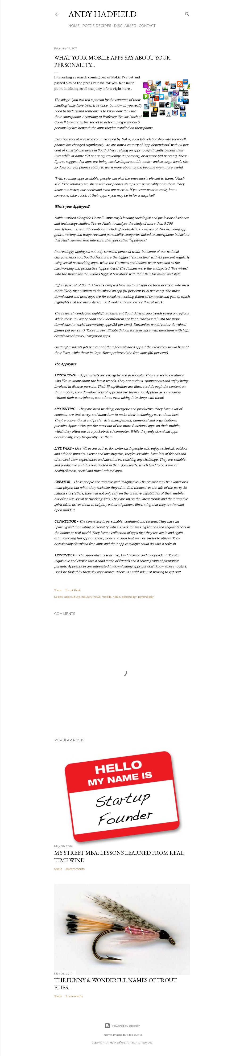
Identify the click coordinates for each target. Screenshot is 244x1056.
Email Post (73, 590)
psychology (146, 596)
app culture (72, 596)
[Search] (187, 13)
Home (74, 26)
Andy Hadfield (102, 14)
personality (129, 596)
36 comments (75, 869)
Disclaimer (125, 26)
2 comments (74, 996)
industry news (90, 596)
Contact (147, 26)
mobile (106, 596)
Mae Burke (134, 1034)
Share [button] (58, 590)
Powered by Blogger (122, 1026)
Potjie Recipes (96, 26)
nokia (116, 596)
